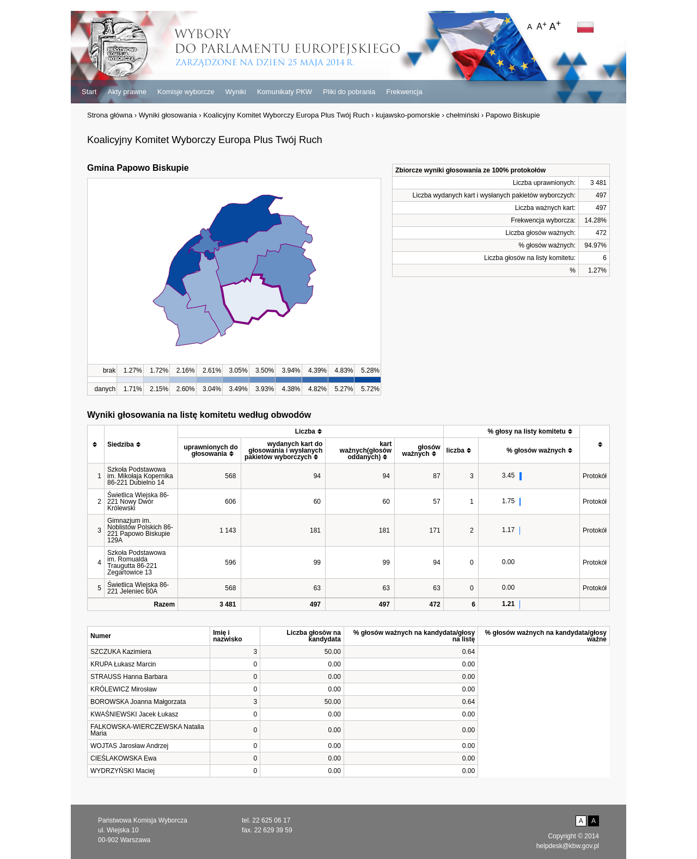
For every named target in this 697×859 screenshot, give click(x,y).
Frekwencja (404, 92)
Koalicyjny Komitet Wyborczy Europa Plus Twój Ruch (286, 115)
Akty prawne (126, 92)
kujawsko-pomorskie (408, 115)
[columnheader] (96, 444)
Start (89, 92)
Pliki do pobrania (349, 92)
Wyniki (235, 92)
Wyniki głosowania (168, 115)
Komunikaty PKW (284, 92)
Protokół (595, 476)
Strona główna (109, 115)
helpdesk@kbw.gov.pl (567, 846)
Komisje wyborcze (186, 92)
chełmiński (462, 115)
